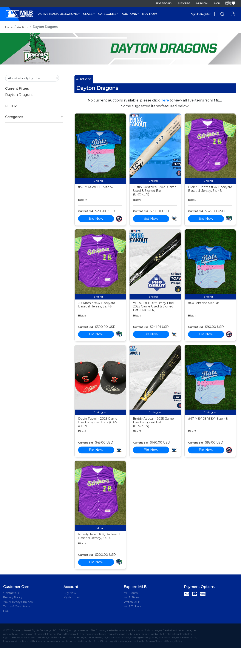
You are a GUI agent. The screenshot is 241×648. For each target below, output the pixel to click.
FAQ (6, 611)
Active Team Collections (58, 13)
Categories (107, 13)
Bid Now (96, 219)
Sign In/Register (200, 14)
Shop (216, 3)
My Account (71, 597)
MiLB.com (201, 3)
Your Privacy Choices (17, 601)
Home (9, 27)
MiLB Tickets (132, 606)
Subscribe (184, 3)
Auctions (129, 13)
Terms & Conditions (16, 606)
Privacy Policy (12, 597)
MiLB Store (131, 597)
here (165, 100)
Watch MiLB (132, 601)
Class (88, 13)
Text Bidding (163, 3)
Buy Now (149, 13)
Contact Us (11, 592)
